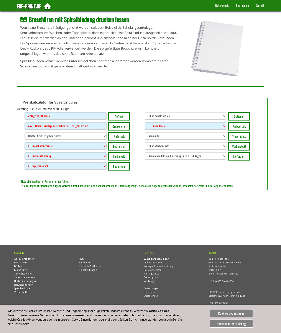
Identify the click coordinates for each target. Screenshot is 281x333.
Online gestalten (153, 263)
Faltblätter (85, 263)
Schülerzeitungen (23, 285)
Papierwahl (119, 166)
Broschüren (20, 263)
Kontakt (259, 5)
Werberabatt (239, 146)
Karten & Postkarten (90, 266)
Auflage (119, 116)
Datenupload (151, 277)
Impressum (242, 5)
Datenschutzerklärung (231, 323)
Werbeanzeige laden (156, 259)
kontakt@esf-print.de (227, 274)
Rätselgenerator (152, 270)
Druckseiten (119, 126)
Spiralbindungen (23, 288)
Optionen (239, 116)
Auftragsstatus (151, 274)
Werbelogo (149, 281)
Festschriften (21, 270)
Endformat (119, 146)
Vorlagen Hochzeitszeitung (158, 266)
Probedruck (239, 126)
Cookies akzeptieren (231, 313)
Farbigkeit (119, 156)
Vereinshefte (21, 292)
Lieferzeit (239, 156)
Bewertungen (151, 288)
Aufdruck (119, 136)
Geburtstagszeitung (25, 277)
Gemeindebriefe (23, 274)
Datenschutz (222, 5)
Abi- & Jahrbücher (24, 259)
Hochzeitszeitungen (25, 281)
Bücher (18, 266)
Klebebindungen (88, 270)
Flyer (81, 259)
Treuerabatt (239, 136)
